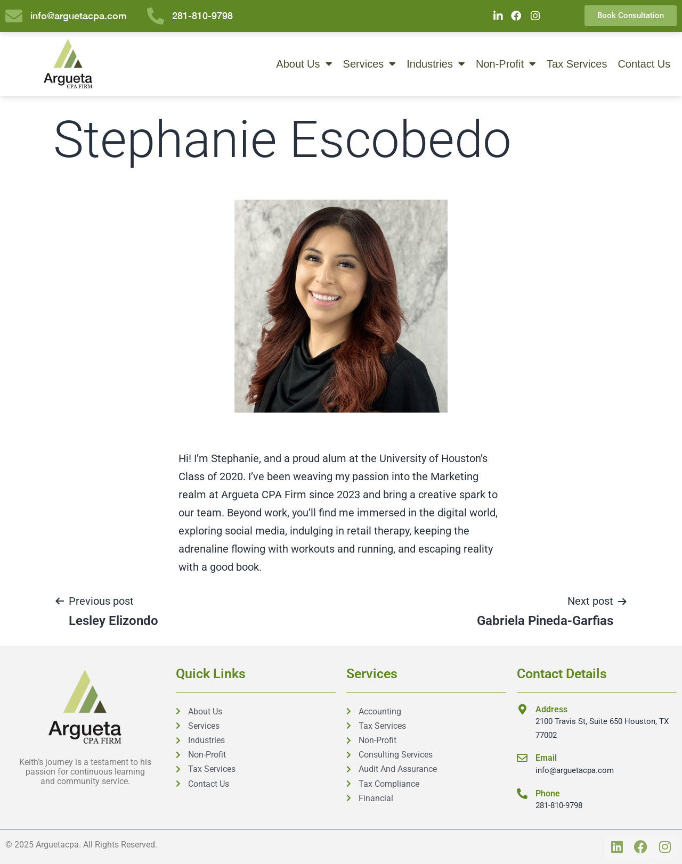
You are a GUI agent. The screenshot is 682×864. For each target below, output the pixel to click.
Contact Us (644, 64)
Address (551, 709)
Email (546, 758)
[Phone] (522, 793)
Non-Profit (506, 64)
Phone (547, 793)
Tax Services (577, 64)
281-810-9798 (558, 806)
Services (369, 64)
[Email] (522, 758)
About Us (304, 64)
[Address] (522, 709)
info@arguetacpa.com (574, 770)
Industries (436, 64)
